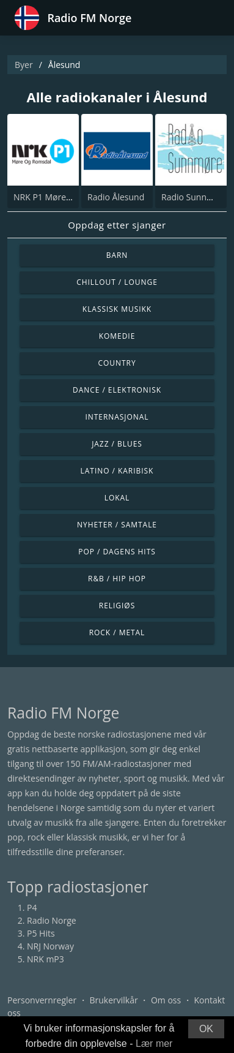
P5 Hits (41, 933)
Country (117, 363)
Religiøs (117, 605)
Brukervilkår (113, 1000)
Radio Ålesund (115, 197)
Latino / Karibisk (117, 471)
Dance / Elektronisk (117, 390)
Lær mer (154, 1043)
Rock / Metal (117, 632)
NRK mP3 (45, 959)
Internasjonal (116, 417)
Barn (117, 255)
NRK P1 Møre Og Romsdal (64, 197)
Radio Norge (51, 920)
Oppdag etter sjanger (117, 225)
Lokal (117, 498)
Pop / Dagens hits (117, 551)
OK (206, 1029)
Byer (24, 64)
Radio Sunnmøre (194, 197)
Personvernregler (41, 1000)
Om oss (166, 1000)
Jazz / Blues (117, 444)
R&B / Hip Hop (117, 578)
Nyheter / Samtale (117, 524)
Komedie (117, 336)
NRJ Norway (50, 946)
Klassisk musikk (117, 309)
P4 (32, 907)
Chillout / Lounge (117, 282)
